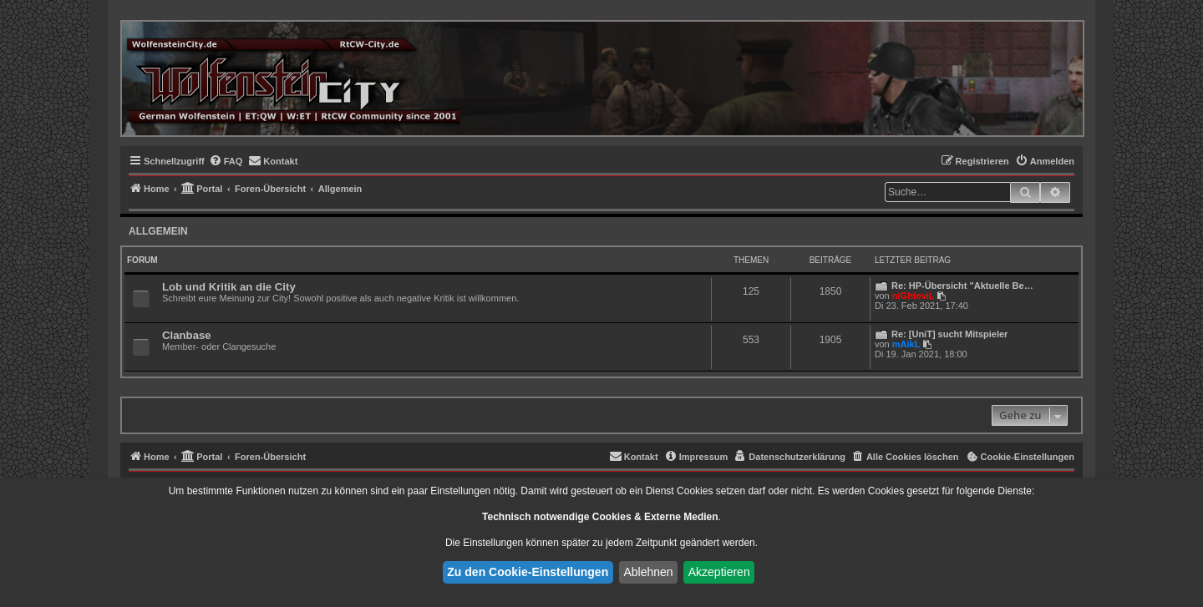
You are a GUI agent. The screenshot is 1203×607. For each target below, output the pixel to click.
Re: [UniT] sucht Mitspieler (949, 334)
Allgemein (158, 231)
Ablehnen (648, 572)
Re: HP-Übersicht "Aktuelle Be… (962, 286)
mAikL (906, 344)
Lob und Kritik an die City (229, 287)
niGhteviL (913, 296)
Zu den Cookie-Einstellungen (527, 572)
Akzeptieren (719, 572)
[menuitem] (226, 161)
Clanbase (186, 335)
